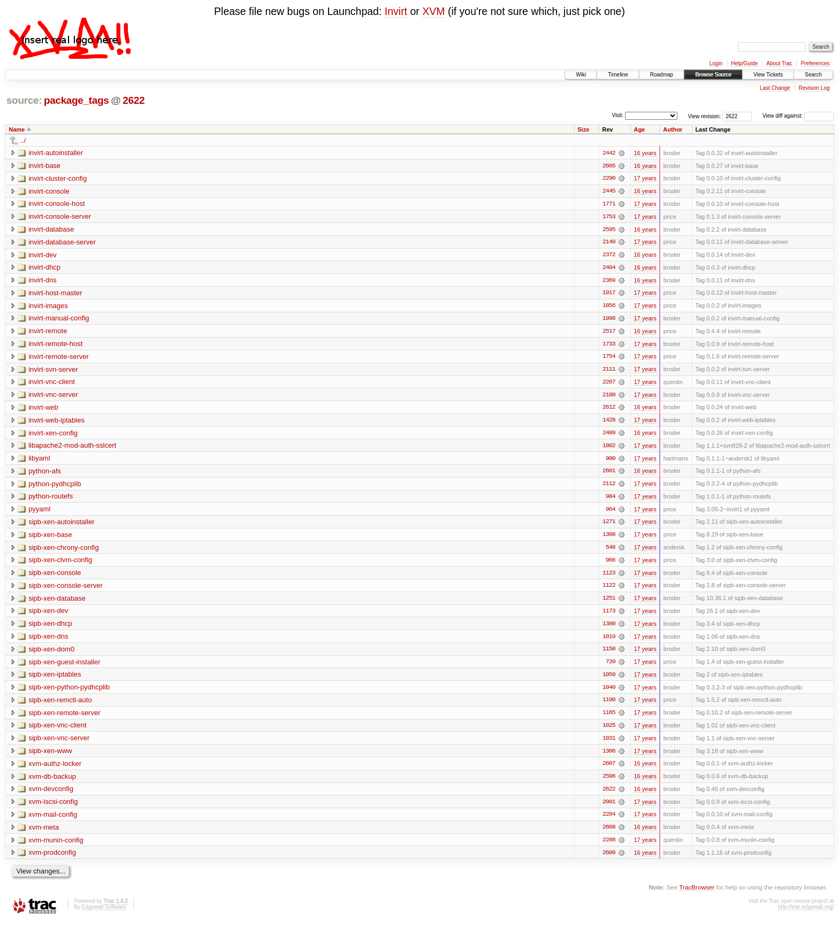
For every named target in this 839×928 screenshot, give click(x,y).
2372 (608, 255)
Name (17, 129)
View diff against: (798, 116)
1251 (608, 602)
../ (23, 140)
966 (610, 563)
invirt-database (51, 230)
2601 (608, 474)
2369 (608, 281)
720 (610, 666)
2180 (608, 397)
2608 (608, 833)
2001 (608, 807)
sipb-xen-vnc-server (58, 743)
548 (610, 551)
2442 (608, 153)
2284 (608, 820)
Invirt (396, 11)
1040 (608, 692)
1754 (608, 358)
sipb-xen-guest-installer (64, 666)
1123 (608, 576)
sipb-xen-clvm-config (60, 563)
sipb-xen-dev (48, 615)
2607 (608, 769)
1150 (608, 653)
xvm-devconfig (50, 795)
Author (672, 129)
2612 (608, 409)
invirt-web (43, 409)
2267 (608, 384)
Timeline (618, 75)
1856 (608, 307)
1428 (608, 422)
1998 (608, 320)
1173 (608, 615)
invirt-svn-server (53, 371)
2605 (608, 166)
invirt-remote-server (58, 358)
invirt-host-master (55, 294)
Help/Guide (744, 63)
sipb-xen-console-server (65, 589)
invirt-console (49, 191)
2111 (608, 371)
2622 (133, 100)
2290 (608, 178)
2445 (608, 191)
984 (610, 499)
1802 (608, 448)
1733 (608, 345)
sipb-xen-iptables (54, 679)
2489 (608, 435)
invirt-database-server (62, 243)
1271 (608, 525)
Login (716, 63)
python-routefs (50, 499)
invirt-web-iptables (56, 422)
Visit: (617, 115)
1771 (608, 204)
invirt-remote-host (55, 345)
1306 (608, 756)
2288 (608, 846)
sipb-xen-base (50, 538)
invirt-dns (42, 281)
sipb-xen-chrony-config (63, 551)
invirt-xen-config (53, 435)
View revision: (704, 116)
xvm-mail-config (52, 820)
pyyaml (39, 512)
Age (639, 129)
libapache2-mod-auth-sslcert (72, 448)
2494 (608, 268)
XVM (433, 11)
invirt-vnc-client (51, 384)
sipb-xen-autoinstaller (61, 525)
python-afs (44, 474)
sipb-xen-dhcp (50, 628)
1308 (608, 538)
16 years (645, 153)
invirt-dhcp (44, 268)
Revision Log (814, 88)
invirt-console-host (56, 204)
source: (24, 100)
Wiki (581, 75)
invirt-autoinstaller (55, 153)
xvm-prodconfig (52, 859)
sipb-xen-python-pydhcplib (69, 692)
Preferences (815, 63)
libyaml (39, 461)
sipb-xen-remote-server (64, 718)
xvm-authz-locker (54, 769)
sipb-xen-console (54, 576)
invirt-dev (42, 255)
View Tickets (768, 75)
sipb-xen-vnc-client (57, 730)
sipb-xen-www (50, 756)
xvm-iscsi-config (53, 807)
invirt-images (48, 307)
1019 (608, 640)
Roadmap (661, 75)
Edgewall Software (103, 913)
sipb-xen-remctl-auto (60, 705)
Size (583, 129)
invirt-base (44, 166)
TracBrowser (696, 893)
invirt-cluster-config (57, 178)
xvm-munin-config (55, 846)
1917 (608, 294)
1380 (608, 628)
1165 (608, 718)
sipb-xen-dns (48, 640)
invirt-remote (47, 332)
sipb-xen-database (57, 602)
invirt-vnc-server (53, 397)
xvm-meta (43, 833)
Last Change (775, 88)
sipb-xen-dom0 (51, 653)
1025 (608, 730)
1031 (608, 743)
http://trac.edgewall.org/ (806, 913)
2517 (608, 332)
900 (610, 461)
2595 (608, 230)
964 (610, 512)
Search (813, 75)
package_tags (76, 100)
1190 (608, 705)
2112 (608, 486)
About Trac (779, 63)
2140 (608, 243)
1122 (608, 589)
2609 (608, 859)
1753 (608, 217)
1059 (608, 679)
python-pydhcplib (54, 486)
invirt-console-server (59, 217)
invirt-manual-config (58, 320)
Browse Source (713, 75)
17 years (645, 178)
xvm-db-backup (52, 782)
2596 (608, 782)
